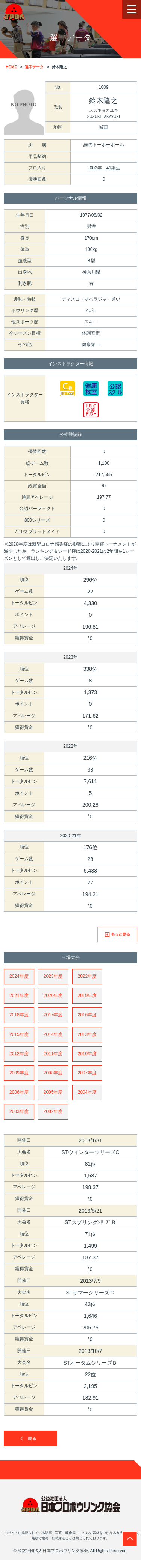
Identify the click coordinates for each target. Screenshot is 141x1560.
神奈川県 (91, 272)
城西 (103, 127)
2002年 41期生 (103, 168)
